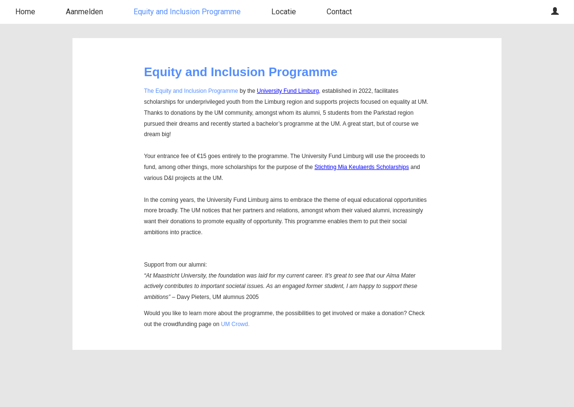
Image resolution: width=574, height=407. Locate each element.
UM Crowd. (235, 324)
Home (25, 11)
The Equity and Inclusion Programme (191, 91)
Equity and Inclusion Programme (187, 11)
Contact (339, 11)
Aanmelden (84, 11)
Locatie (283, 11)
